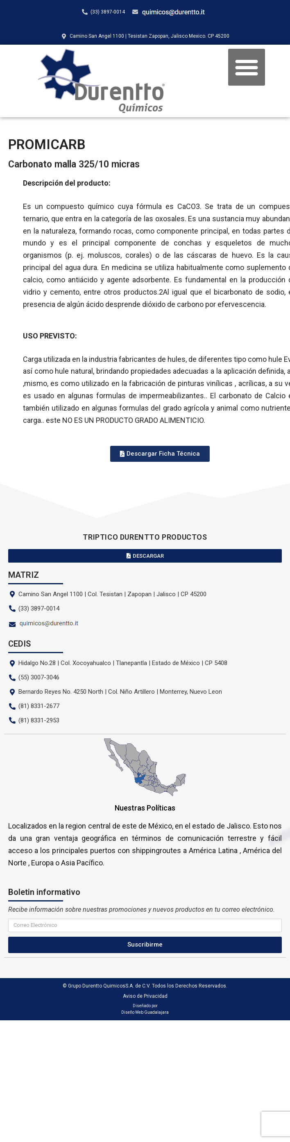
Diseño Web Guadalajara (145, 1012)
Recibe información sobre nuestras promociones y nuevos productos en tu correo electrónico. (141, 909)
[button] (246, 67)
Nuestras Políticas (145, 808)
